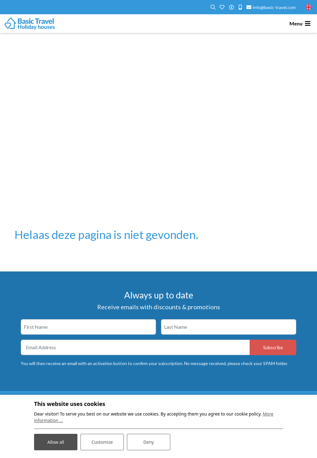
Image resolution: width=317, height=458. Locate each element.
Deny (148, 442)
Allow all (55, 442)
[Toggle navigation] (300, 23)
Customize (102, 442)
